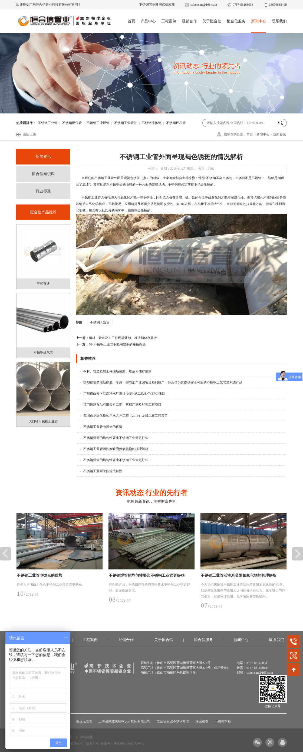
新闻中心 (258, 21)
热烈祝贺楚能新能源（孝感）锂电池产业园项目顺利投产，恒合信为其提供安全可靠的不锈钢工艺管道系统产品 (162, 382)
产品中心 (148, 21)
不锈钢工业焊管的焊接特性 (102, 471)
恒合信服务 (236, 21)
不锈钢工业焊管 (98, 123)
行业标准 (43, 191)
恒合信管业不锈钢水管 (173, 721)
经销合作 (189, 21)
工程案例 (168, 21)
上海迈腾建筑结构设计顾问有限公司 (124, 721)
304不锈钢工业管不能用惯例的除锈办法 (111, 344)
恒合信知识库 (43, 174)
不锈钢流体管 (151, 123)
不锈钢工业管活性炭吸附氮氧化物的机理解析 (115, 449)
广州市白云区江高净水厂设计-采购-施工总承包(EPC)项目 (124, 393)
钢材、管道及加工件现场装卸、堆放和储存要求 (116, 338)
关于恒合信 (211, 21)
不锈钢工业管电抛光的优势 (102, 427)
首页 (131, 21)
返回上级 (29, 134)
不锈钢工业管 (47, 123)
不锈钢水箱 (223, 721)
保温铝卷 (201, 721)
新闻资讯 (279, 134)
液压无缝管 (84, 721)
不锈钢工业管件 (125, 123)
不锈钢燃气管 (72, 123)
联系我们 (279, 21)
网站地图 (86, 737)
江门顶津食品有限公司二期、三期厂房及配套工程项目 (122, 405)
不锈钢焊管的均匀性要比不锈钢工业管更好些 (115, 438)
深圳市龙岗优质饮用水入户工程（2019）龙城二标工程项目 (125, 416)
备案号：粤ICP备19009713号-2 (122, 744)
